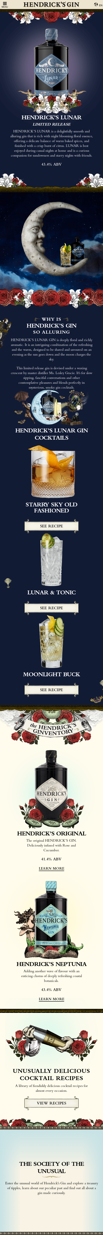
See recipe (51, 526)
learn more (51, 868)
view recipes (51, 1103)
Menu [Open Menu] (5, 4)
